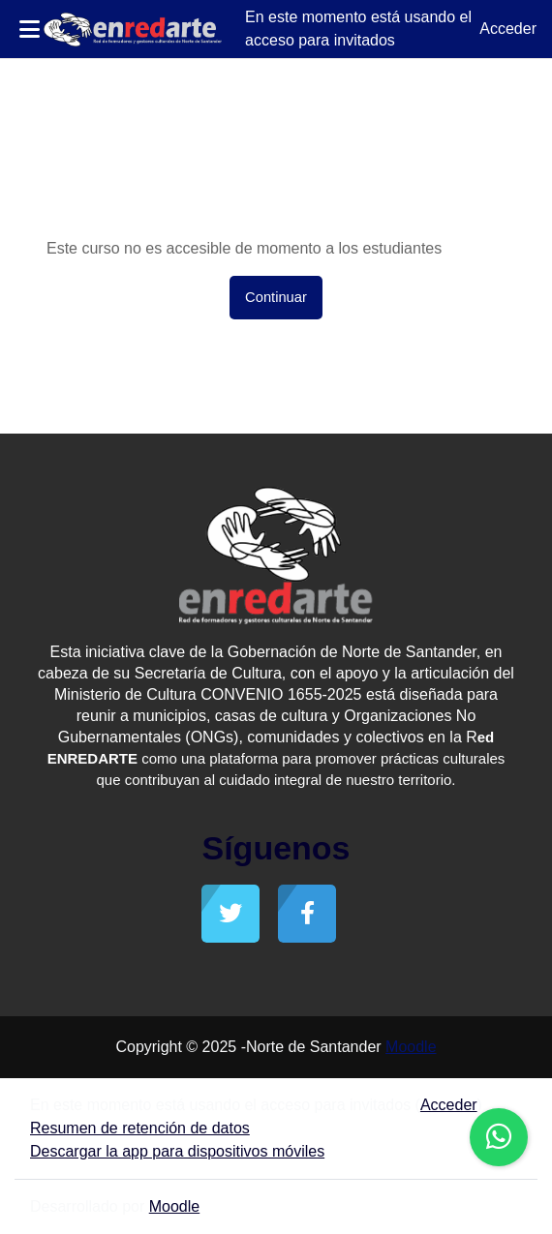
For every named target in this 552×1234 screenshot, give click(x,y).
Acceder (508, 28)
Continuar (276, 297)
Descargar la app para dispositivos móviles (177, 1151)
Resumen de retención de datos (140, 1128)
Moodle (410, 1046)
